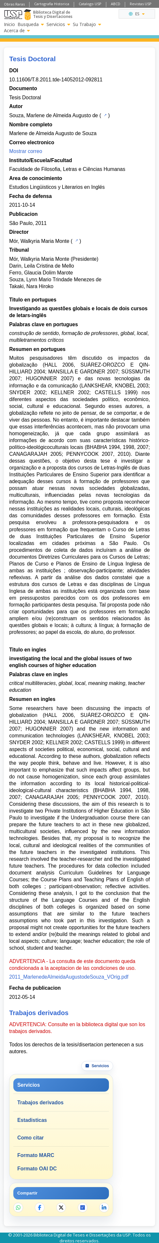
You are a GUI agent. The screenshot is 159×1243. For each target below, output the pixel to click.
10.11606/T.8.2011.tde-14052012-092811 (55, 79)
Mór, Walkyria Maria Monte (39, 241)
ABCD (115, 4)
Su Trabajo (87, 24)
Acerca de (17, 31)
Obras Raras (14, 4)
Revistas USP (141, 4)
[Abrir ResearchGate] (82, 1207)
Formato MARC (35, 1155)
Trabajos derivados (40, 1102)
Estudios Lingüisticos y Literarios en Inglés (57, 187)
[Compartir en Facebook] (40, 1207)
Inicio (9, 24)
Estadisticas (32, 1120)
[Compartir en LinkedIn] (104, 1207)
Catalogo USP (90, 4)
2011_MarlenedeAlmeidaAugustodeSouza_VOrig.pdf (68, 977)
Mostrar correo (25, 151)
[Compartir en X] (61, 1207)
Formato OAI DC (37, 1168)
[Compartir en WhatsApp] (18, 1207)
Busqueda (31, 24)
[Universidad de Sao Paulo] (13, 14)
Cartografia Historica (51, 4)
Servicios (58, 24)
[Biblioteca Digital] (27, 14)
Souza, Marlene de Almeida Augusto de (53, 115)
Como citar (30, 1137)
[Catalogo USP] (104, 115)
